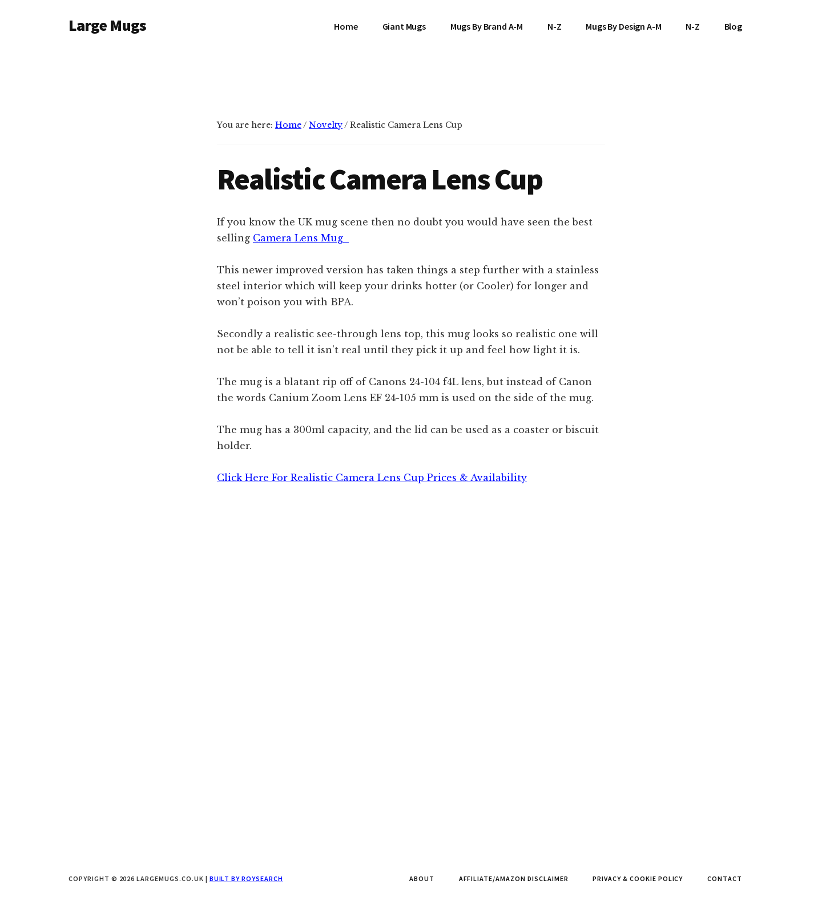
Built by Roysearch (246, 878)
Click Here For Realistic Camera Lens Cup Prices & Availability (372, 593)
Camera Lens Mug (298, 238)
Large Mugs (107, 25)
